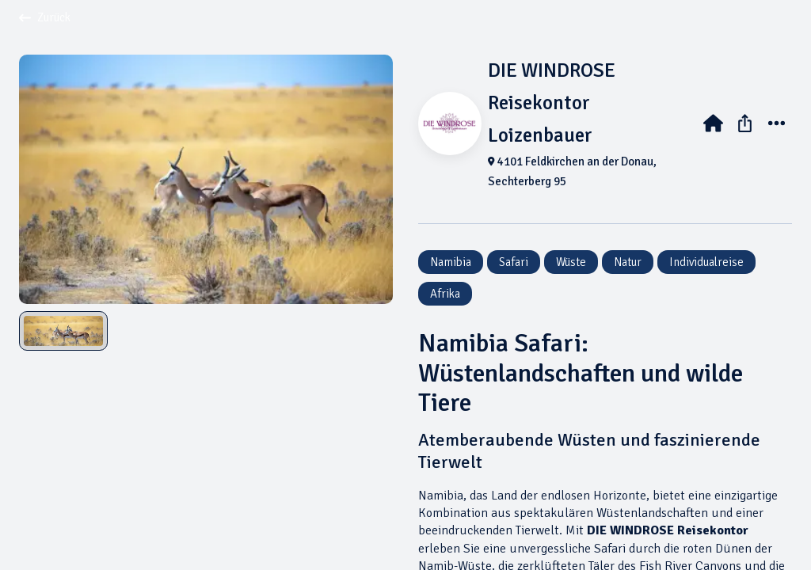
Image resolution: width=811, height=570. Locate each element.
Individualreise (706, 262)
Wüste (571, 262)
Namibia (450, 262)
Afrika (445, 294)
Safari (513, 262)
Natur (628, 262)
